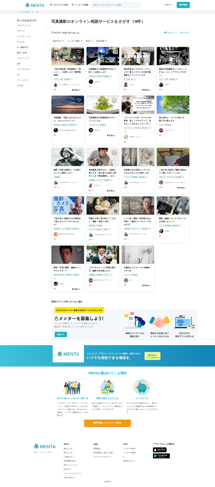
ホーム (19, 12)
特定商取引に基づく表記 (103, 452)
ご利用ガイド (69, 457)
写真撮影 (26, 12)
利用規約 (97, 448)
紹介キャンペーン (71, 465)
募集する (61, 334)
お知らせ (67, 469)
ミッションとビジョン (73, 473)
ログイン (169, 5)
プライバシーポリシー (102, 457)
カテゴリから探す (59, 5)
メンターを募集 (80, 5)
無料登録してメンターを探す (107, 423)
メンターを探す (129, 448)
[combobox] (116, 4)
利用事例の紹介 (70, 461)
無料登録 (183, 5)
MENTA (108, 481)
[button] (81, 62)
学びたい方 (68, 452)
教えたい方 (68, 448)
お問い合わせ (69, 477)
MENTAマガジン (129, 461)
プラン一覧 (34, 12)
